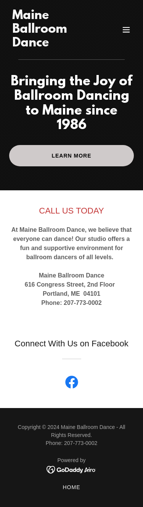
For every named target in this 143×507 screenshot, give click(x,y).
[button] (126, 29)
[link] (52, 44)
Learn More (71, 156)
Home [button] (71, 487)
